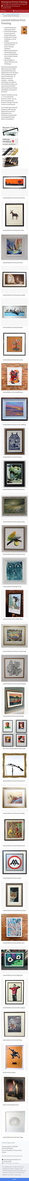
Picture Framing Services (13, 14)
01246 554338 (6, 8)
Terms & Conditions (7, 1150)
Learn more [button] (17, 1174)
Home (3, 14)
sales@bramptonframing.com (10, 6)
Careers (4, 1152)
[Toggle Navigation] (4, 11)
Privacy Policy (18, 1150)
